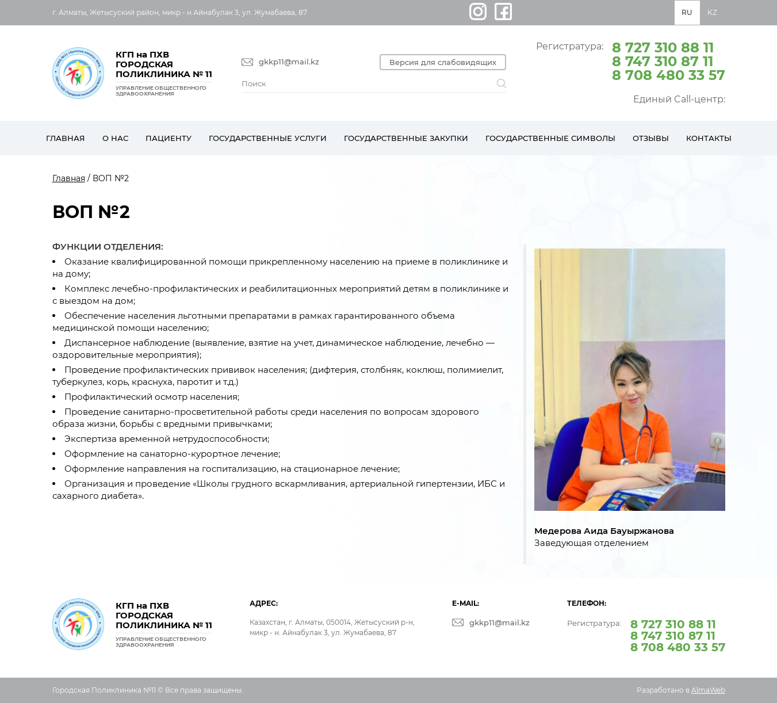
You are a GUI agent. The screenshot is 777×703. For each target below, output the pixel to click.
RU (687, 12)
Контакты (709, 138)
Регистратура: (630, 60)
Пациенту (169, 138)
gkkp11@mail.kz (289, 62)
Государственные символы (550, 138)
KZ (712, 12)
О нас (115, 138)
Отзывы (651, 138)
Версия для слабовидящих (442, 62)
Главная (65, 138)
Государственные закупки (406, 138)
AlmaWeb (708, 690)
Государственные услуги (268, 138)
